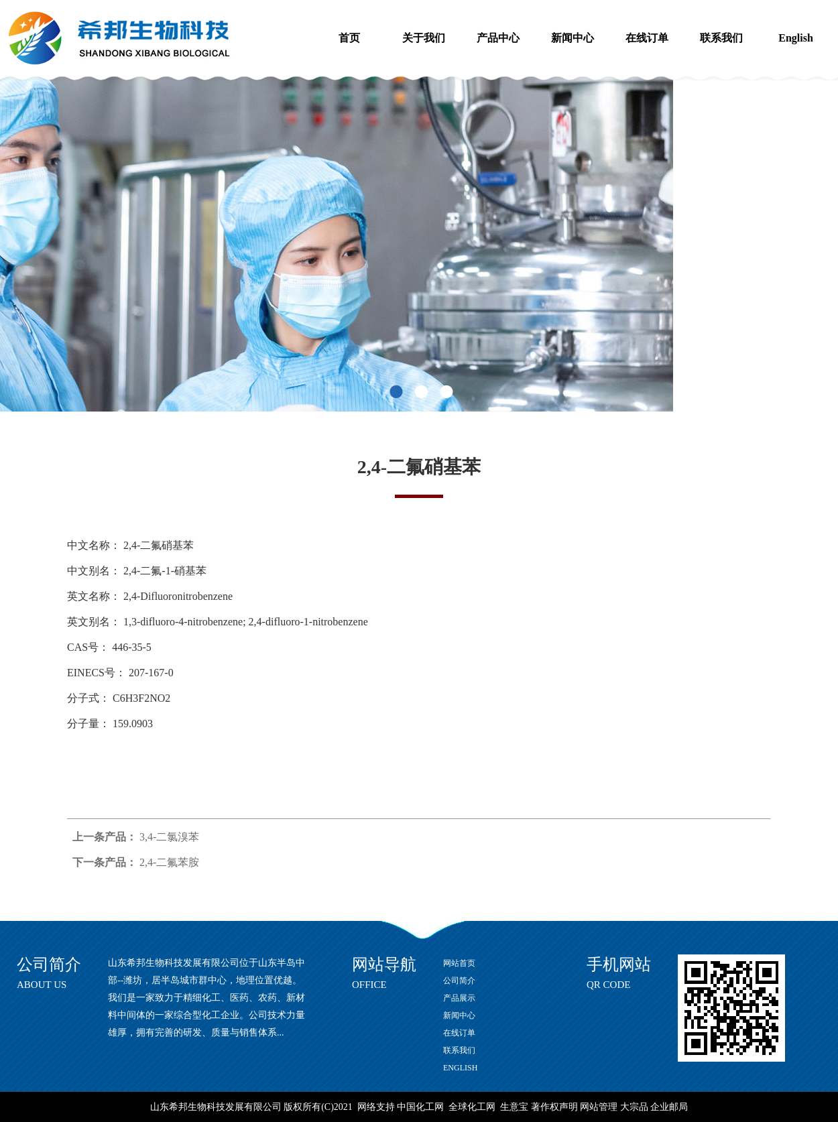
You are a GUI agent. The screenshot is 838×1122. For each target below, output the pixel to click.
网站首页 (459, 963)
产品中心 (498, 38)
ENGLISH (460, 1067)
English (795, 38)
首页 (349, 38)
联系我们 (721, 38)
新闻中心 (572, 38)
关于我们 (423, 38)
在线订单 (646, 38)
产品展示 (459, 998)
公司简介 (459, 980)
